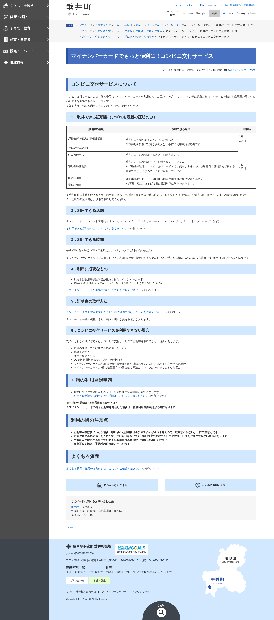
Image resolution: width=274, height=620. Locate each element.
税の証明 (149, 36)
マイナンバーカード (166, 25)
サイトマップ (190, 5)
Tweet (251, 70)
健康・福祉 (18, 17)
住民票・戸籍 (143, 31)
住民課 (75, 507)
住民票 (158, 31)
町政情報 (17, 62)
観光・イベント (22, 51)
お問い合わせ (76, 580)
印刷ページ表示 (237, 70)
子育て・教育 (20, 28)
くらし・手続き (22, 5)
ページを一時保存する (230, 5)
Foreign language (208, 5)
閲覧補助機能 (250, 5)
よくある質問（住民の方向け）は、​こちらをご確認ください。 (103, 468)
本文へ (178, 5)
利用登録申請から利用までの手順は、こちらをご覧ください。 (111, 395)
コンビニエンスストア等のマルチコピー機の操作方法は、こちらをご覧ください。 (115, 312)
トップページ (84, 25)
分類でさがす (103, 25)
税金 (138, 36)
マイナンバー (143, 25)
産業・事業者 (20, 39)
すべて (230, 13)
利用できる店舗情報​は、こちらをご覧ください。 (98, 228)
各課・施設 (99, 580)
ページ (243, 13)
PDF (253, 13)
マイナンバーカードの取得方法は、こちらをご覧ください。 (105, 290)
